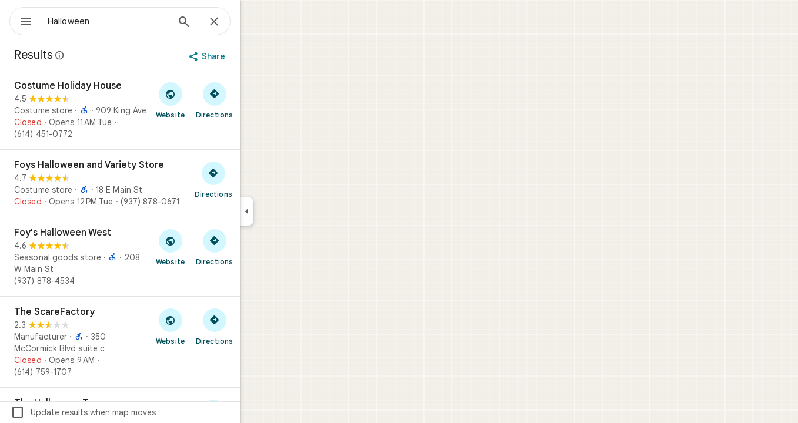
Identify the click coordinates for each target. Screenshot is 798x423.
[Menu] (21, 20)
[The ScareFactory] (162, 342)
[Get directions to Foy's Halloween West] (257, 247)
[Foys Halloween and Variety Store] (162, 183)
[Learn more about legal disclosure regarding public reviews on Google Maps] (102, 55)
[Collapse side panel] (289, 211)
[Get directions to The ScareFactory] (257, 326)
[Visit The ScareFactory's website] (213, 326)
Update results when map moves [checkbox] (125, 412)
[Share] (251, 56)
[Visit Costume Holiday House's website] (213, 100)
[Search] (226, 23)
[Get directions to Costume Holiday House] (257, 100)
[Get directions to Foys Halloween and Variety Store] (256, 179)
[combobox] (138, 21)
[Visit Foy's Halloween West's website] (213, 247)
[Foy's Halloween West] (162, 256)
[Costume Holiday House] (162, 109)
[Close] (256, 22)
